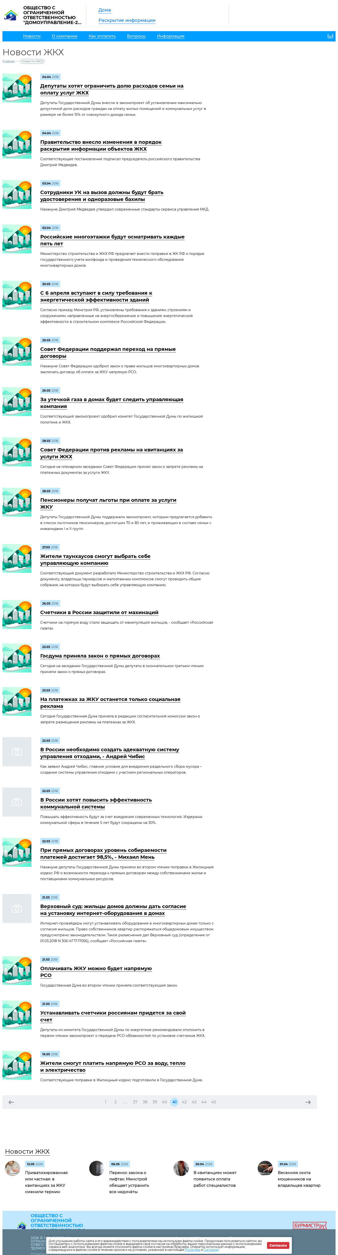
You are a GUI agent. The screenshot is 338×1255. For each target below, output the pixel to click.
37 (135, 1102)
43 (194, 1102)
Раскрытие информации (127, 20)
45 (213, 1102)
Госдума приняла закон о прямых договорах (100, 656)
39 (155, 1102)
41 (174, 1102)
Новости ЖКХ (27, 1151)
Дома (105, 10)
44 (204, 1102)
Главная (8, 61)
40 (164, 1102)
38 (145, 1102)
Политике (192, 1250)
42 (184, 1102)
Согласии (211, 1250)
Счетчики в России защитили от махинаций (99, 612)
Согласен (278, 1245)
